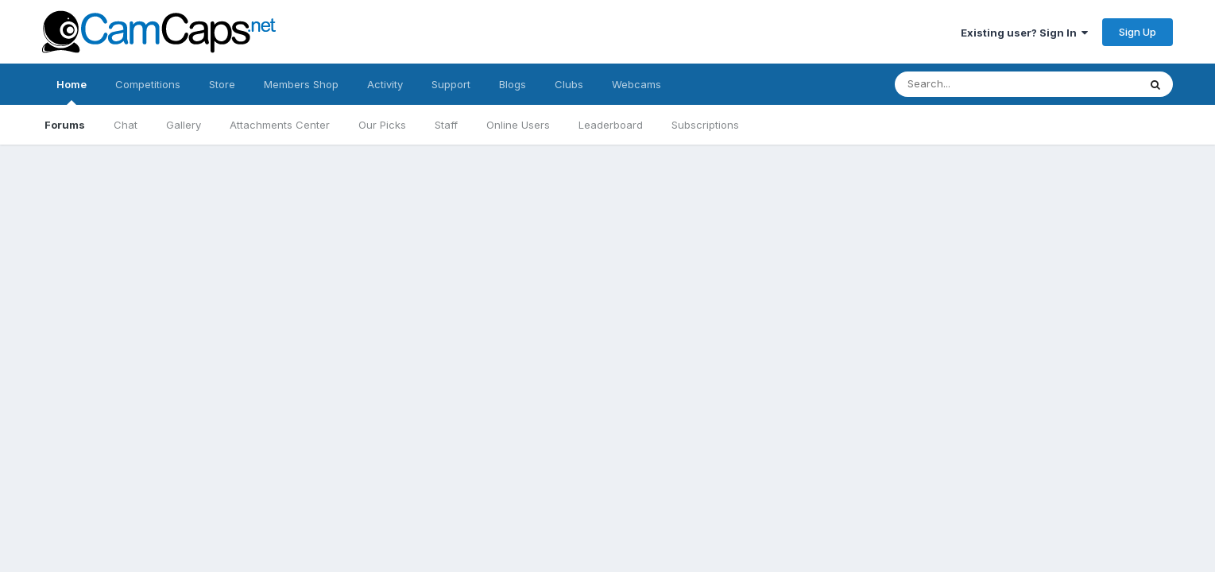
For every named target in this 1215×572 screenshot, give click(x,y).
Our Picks (382, 124)
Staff (446, 124)
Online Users (518, 124)
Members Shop (301, 84)
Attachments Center (280, 124)
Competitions (147, 84)
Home (71, 91)
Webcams (636, 84)
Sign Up (1137, 31)
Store (222, 84)
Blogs (512, 84)
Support (450, 84)
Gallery (183, 124)
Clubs (569, 84)
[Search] (1001, 84)
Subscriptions (705, 124)
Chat (125, 124)
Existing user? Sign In (1024, 32)
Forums (64, 124)
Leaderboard (610, 124)
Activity (385, 84)
